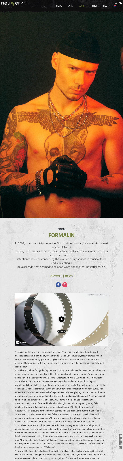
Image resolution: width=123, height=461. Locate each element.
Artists (84, 4)
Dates (73, 4)
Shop (94, 4)
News (63, 4)
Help (103, 4)
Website (55, 273)
